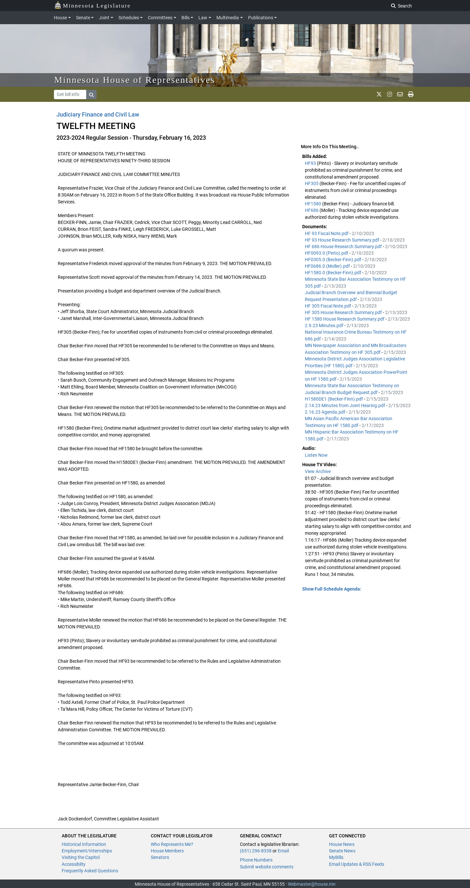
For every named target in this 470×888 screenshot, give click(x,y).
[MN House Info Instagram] (389, 94)
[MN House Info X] (379, 94)
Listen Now (316, 455)
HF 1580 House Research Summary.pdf (345, 319)
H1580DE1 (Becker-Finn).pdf (334, 399)
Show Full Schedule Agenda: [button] (331, 589)
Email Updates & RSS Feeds (356, 864)
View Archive (318, 471)
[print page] (410, 94)
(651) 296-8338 (256, 850)
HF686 (312, 210)
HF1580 (313, 203)
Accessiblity (74, 864)
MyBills (336, 857)
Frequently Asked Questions (90, 870)
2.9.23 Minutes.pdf (324, 325)
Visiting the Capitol (81, 857)
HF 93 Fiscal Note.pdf (327, 233)
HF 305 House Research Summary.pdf (344, 312)
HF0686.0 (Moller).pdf (328, 266)
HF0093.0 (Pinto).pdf (327, 253)
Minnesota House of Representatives (134, 80)
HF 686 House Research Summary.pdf (344, 246)
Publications (260, 17)
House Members (167, 850)
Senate (83, 17)
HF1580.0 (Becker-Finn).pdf (333, 272)
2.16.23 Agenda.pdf (325, 412)
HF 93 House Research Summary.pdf (342, 240)
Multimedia (227, 17)
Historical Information (84, 844)
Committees (160, 17)
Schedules (128, 17)
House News (341, 844)
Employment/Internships (87, 850)
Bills (185, 17)
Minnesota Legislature (92, 5)
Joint (104, 17)
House (60, 17)
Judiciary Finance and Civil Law (97, 114)
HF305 (312, 183)
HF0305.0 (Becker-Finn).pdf (333, 259)
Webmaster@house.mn (312, 884)
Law (202, 17)
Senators (160, 857)
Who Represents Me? (172, 844)
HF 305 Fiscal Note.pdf (328, 306)
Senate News (342, 850)
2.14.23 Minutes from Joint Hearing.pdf (345, 405)
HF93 (311, 163)
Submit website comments (266, 866)
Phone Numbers (256, 860)
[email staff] (400, 94)
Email (283, 850)
